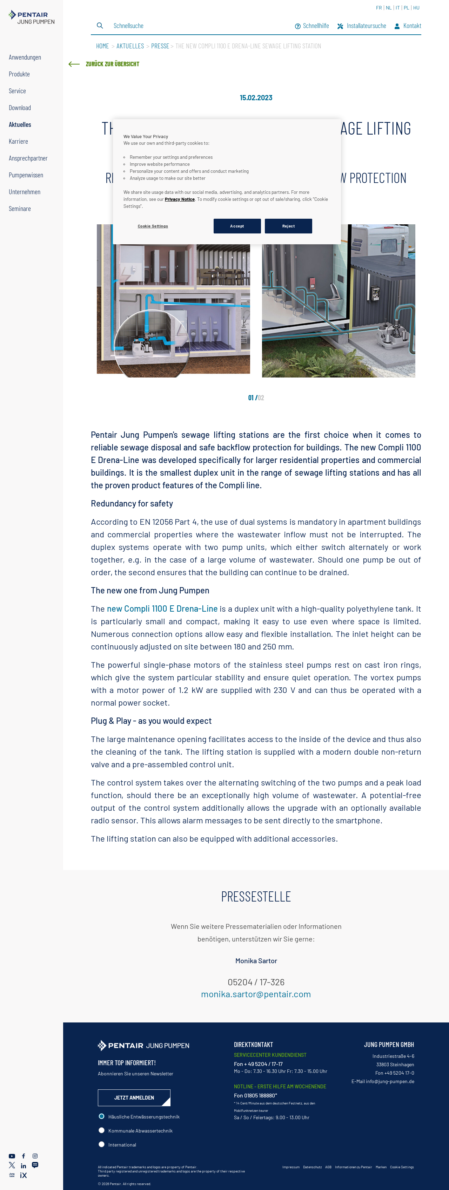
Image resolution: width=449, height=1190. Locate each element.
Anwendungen (25, 57)
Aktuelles (20, 124)
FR (379, 8)
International (122, 1145)
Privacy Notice (180, 199)
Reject (288, 226)
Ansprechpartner (28, 158)
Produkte (19, 73)
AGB (328, 1167)
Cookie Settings (402, 1167)
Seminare (20, 208)
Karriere (18, 141)
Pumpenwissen (26, 174)
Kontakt (408, 26)
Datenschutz (312, 1167)
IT (398, 8)
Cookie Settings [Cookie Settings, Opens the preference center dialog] (153, 226)
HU (416, 8)
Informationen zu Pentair (353, 1167)
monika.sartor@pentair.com (256, 993)
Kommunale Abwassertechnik (140, 1131)
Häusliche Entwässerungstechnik (144, 1117)
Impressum (291, 1167)
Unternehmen (24, 191)
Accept (237, 226)
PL (406, 8)
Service (17, 90)
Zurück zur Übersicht (112, 64)
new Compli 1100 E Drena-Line (161, 608)
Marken (381, 1167)
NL (389, 8)
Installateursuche (361, 26)
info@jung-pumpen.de (390, 1081)
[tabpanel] (173, 300)
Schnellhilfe (312, 26)
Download (20, 107)
